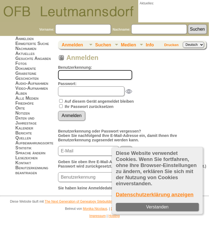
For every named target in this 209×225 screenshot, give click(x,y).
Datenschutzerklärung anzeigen (155, 194)
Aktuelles (25, 53)
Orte (20, 108)
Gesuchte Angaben (33, 58)
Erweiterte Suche (32, 43)
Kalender (24, 128)
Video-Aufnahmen (31, 88)
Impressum (97, 216)
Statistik (23, 147)
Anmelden (24, 38)
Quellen (23, 138)
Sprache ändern (30, 152)
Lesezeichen (26, 157)
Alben (21, 93)
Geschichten (27, 78)
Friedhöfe (24, 103)
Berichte (23, 133)
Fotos (21, 63)
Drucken (171, 45)
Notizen (22, 113)
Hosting (114, 216)
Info (150, 45)
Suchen (103, 45)
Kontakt (23, 162)
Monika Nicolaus (95, 209)
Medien (128, 45)
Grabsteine (25, 73)
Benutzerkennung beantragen (31, 170)
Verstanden (157, 207)
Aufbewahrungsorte (34, 143)
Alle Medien (27, 98)
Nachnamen (25, 48)
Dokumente (25, 68)
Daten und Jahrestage (26, 120)
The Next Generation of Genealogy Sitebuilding (79, 201)
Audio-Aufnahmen (31, 83)
